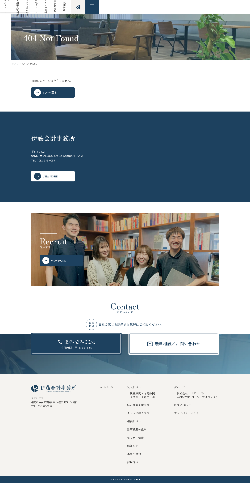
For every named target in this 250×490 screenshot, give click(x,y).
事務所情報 (194, 7)
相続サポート (152, 7)
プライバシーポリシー (188, 420)
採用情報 (212, 7)
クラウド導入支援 (128, 7)
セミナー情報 (173, 7)
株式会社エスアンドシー (192, 400)
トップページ (105, 394)
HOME (15, 63)
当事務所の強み (137, 436)
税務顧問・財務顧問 (142, 400)
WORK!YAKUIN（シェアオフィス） (198, 404)
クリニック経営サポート (145, 404)
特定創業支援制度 (101, 7)
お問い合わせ (182, 412)
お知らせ (132, 452)
